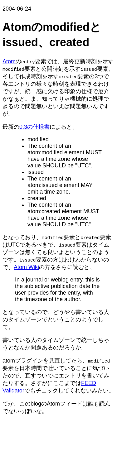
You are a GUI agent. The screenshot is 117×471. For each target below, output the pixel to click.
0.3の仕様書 (34, 127)
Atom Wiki (26, 267)
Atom (9, 61)
